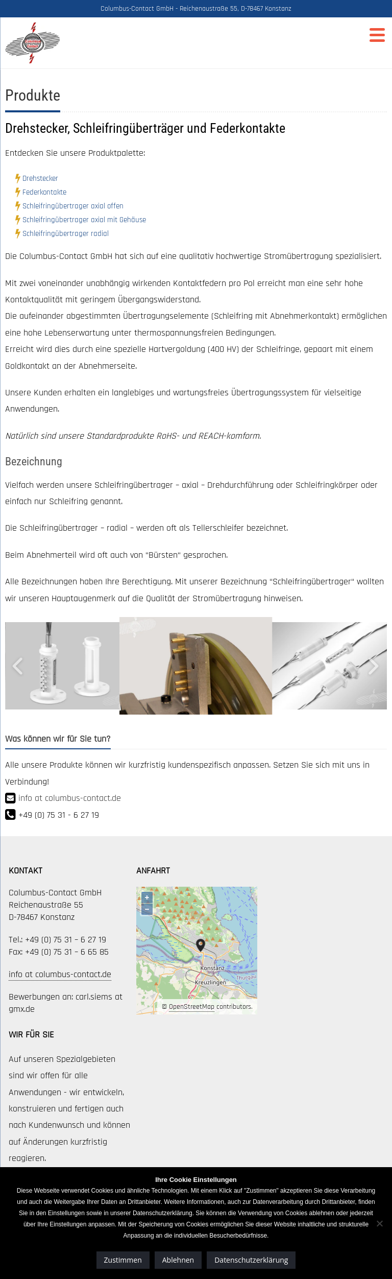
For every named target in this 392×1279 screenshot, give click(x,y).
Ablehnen (178, 1260)
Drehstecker (40, 178)
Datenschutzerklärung (251, 1260)
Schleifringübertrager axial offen (73, 206)
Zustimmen (123, 1260)
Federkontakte (44, 192)
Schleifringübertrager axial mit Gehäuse (84, 220)
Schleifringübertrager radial (65, 234)
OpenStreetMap (191, 1006)
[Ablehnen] (379, 1223)
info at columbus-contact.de (69, 798)
